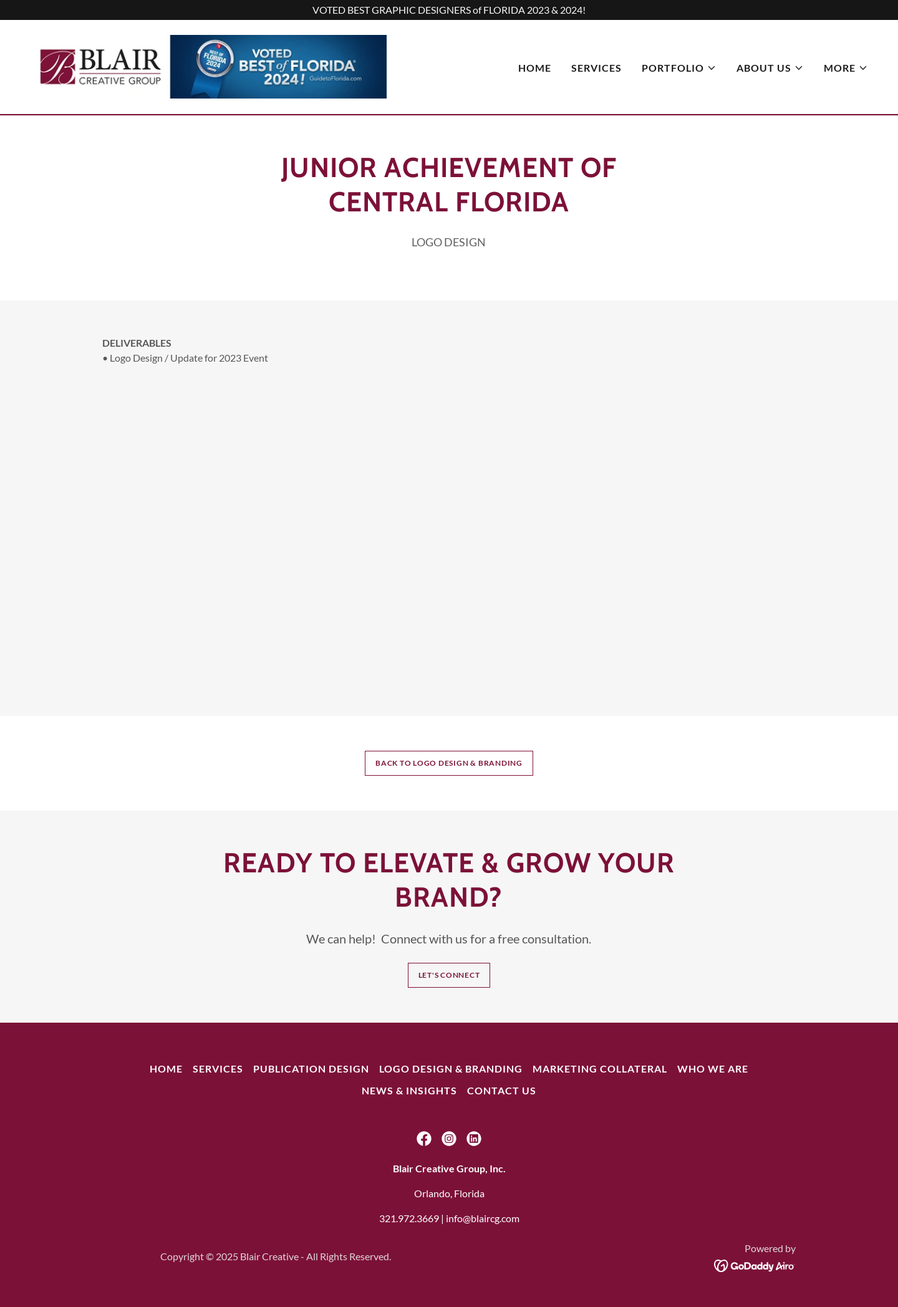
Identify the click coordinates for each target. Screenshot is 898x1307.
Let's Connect (449, 975)
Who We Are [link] (712, 1068)
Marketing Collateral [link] (600, 1068)
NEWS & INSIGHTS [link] (409, 1090)
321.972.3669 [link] (409, 1218)
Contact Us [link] (501, 1090)
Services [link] (596, 69)
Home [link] (534, 69)
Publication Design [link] (311, 1068)
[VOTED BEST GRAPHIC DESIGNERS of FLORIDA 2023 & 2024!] (449, 9)
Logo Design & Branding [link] (451, 1068)
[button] (679, 69)
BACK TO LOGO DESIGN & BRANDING (449, 763)
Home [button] (166, 1068)
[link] (211, 66)
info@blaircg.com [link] (482, 1218)
